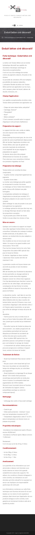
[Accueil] (2, 37)
